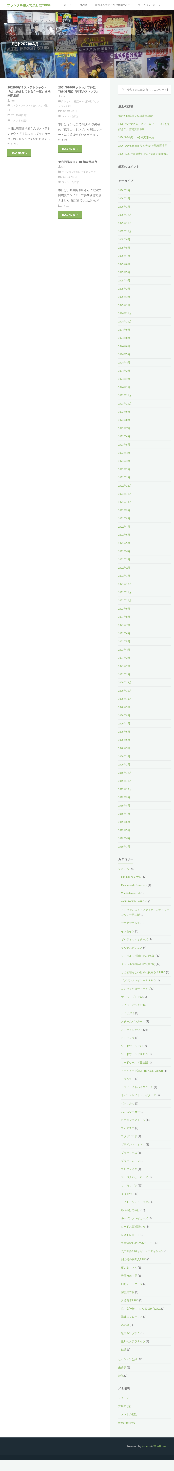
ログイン (124, 1408)
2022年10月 (125, 507)
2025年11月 (125, 228)
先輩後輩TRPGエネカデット (138, 1253)
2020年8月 (124, 721)
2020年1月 (124, 770)
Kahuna (146, 1457)
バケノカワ (128, 1114)
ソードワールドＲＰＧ (135, 1065)
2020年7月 (124, 729)
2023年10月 (125, 409)
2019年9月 (124, 803)
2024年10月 (125, 327)
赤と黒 (125, 1335)
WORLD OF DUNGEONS (135, 907)
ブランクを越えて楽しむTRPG (29, 5)
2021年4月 (124, 655)
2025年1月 (124, 310)
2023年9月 (124, 417)
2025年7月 (124, 261)
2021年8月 (124, 622)
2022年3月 (124, 565)
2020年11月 (125, 696)
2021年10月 (125, 606)
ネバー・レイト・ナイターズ (139, 1106)
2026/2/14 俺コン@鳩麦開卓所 (136, 138)
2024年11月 (125, 319)
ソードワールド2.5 (132, 1057)
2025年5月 (124, 278)
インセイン (128, 937)
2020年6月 (124, 737)
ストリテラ (128, 1048)
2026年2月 (124, 204)
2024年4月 (124, 368)
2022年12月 (125, 491)
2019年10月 (125, 795)
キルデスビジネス (132, 953)
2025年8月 (124, 253)
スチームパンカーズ (134, 1032)
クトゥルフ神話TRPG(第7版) (77, 101)
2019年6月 (124, 827)
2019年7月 (124, 819)
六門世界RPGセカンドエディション (143, 1262)
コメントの (128, 1425)
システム (124, 874)
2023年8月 (124, 425)
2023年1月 (124, 483)
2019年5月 (124, 835)
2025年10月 (125, 237)
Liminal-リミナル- (132, 882)
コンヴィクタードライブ (136, 999)
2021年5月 (124, 647)
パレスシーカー (131, 1122)
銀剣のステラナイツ (134, 1352)
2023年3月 (124, 466)
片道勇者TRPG (130, 1311)
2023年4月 (124, 458)
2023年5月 (124, 450)
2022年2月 (124, 573)
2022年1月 (124, 581)
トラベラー (128, 1089)
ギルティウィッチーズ (135, 945)
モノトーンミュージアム (136, 1212)
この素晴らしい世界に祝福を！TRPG (144, 978)
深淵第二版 (128, 1303)
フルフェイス (129, 1180)
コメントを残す (19, 120)
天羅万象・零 (129, 1286)
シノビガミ (128, 1024)
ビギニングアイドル (134, 1130)
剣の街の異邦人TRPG (134, 1270)
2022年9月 (124, 515)
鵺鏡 (124, 1360)
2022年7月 (124, 532)
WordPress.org (127, 1433)
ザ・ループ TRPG (132, 1007)
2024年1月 (124, 392)
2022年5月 (124, 548)
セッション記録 (70, 171)
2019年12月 (125, 778)
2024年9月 (124, 335)
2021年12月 (125, 589)
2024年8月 (124, 343)
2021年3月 (124, 663)
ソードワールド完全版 (135, 1073)
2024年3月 (124, 376)
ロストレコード (131, 1245)
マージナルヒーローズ (135, 1188)
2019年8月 (124, 811)
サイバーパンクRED (133, 1016)
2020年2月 (124, 762)
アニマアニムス (131, 928)
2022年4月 (124, 556)
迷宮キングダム (131, 1344)
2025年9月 (124, 245)
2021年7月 (124, 630)
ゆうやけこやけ (131, 1221)
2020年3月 (124, 754)
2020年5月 (124, 745)
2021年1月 (124, 680)
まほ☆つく (128, 1204)
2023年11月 (125, 401)
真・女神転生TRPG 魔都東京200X (141, 1319)
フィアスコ (128, 1139)
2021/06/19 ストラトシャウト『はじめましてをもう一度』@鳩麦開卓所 (28, 91)
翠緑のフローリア (132, 1327)
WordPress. (160, 1457)
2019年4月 (124, 844)
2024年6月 (124, 351)
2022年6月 (124, 540)
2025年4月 (124, 286)
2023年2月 (124, 474)
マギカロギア (88, 171)
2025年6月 (124, 269)
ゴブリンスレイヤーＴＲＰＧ (139, 991)
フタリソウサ (129, 1147)
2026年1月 (124, 212)
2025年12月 (125, 220)
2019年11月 (125, 786)
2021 (153, 43)
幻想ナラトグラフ (132, 1294)
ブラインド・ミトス (134, 1155)
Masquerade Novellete (135, 890)
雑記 (121, 1386)
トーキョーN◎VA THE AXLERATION (143, 1081)
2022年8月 (124, 524)
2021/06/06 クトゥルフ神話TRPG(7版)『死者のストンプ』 (80, 89)
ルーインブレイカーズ (135, 1229)
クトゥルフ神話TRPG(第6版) (139, 961)
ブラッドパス (129, 1163)
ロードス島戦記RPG (133, 1237)
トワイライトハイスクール (138, 1098)
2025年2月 (124, 302)
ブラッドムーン (131, 1171)
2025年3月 (124, 294)
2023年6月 (124, 442)
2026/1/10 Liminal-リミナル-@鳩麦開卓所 (143, 146)
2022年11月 (125, 499)
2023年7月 (124, 433)
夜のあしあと (129, 1278)
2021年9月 (124, 614)
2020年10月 (125, 704)
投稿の (125, 1417)
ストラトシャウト (20, 105)
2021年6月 (124, 639)
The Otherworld (130, 899)
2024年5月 (124, 360)
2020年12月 (125, 688)
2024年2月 (124, 384)
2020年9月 (124, 712)
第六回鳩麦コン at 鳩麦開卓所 (78, 162)
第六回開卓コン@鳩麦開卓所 (136, 116)
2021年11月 (125, 598)
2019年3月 (124, 852)
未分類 (122, 1378)
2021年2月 (124, 671)
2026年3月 (124, 196)
